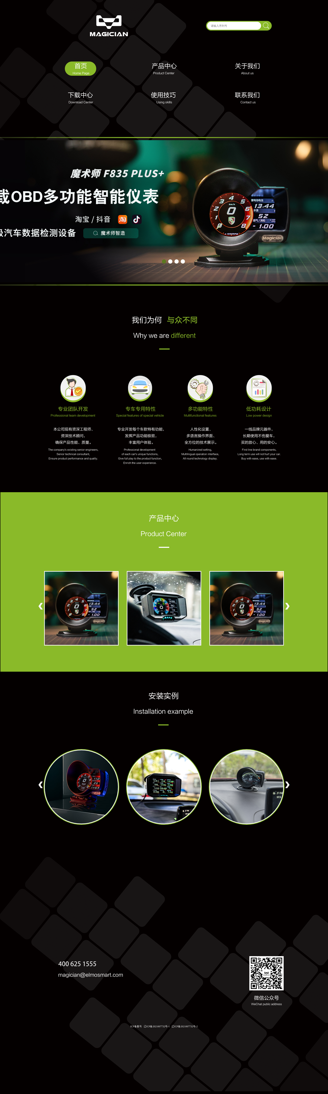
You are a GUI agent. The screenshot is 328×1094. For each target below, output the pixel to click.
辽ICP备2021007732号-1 (157, 1026)
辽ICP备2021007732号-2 (185, 1026)
